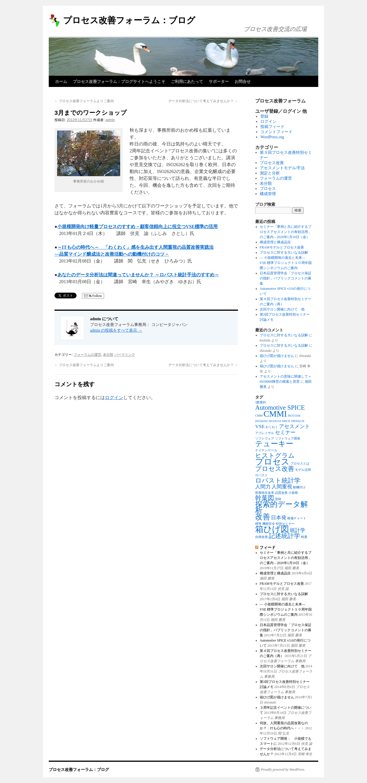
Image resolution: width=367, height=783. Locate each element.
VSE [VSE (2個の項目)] (260, 426)
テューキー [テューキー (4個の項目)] (274, 444)
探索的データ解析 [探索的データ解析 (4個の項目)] (281, 507)
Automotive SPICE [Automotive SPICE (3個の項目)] (280, 407)
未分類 (108, 355)
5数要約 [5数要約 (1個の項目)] (260, 402)
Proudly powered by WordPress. (283, 770)
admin (110, 120)
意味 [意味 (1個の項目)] (278, 499)
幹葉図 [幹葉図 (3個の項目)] (264, 498)
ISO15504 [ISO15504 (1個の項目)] (294, 415)
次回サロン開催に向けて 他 (282, 309)
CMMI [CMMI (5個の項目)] (275, 413)
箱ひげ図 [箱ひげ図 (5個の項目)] (272, 529)
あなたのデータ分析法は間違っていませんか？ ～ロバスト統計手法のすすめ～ (138, 274)
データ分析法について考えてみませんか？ (203, 101)
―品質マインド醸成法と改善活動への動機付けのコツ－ (111, 254)
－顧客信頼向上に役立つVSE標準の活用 (176, 226)
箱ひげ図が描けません (277, 356)
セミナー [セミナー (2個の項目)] (285, 432)
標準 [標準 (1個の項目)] (258, 523)
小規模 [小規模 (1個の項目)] (293, 492)
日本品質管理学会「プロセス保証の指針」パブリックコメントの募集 (285, 278)
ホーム (61, 81)
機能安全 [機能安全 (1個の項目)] (268, 523)
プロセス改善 (272, 163)
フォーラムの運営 (87, 355)
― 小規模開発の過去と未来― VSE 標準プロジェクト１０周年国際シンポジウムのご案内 (286, 263)
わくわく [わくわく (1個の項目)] (272, 427)
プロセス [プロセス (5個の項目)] (272, 461)
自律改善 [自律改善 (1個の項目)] (261, 537)
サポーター (219, 81)
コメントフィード (276, 132)
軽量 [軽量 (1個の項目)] (304, 537)
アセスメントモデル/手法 (282, 168)
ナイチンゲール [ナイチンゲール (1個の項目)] (266, 450)
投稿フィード (272, 127)
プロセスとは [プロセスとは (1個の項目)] (299, 463)
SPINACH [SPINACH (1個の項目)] (297, 421)
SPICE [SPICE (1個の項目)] (286, 421)
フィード (267, 547)
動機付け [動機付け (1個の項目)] (299, 487)
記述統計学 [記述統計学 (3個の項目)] (284, 535)
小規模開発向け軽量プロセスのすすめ (96, 226)
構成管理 (268, 194)
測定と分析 (270, 173)
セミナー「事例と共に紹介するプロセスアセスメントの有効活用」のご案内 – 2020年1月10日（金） (285, 232)
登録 (264, 116)
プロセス (268, 188)
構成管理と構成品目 (275, 242)
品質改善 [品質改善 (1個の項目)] (281, 492)
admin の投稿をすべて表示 (116, 330)
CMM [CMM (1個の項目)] (259, 415)
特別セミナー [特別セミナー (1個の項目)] (285, 523)
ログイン (114, 397)
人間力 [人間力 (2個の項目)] (263, 486)
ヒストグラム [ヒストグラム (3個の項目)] (275, 455)
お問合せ (243, 81)
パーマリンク (124, 355)
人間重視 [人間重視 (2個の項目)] (282, 486)
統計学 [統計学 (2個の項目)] (297, 530)
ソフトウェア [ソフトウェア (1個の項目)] (264, 438)
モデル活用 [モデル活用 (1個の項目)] (303, 469)
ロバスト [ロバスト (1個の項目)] (261, 475)
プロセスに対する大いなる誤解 (284, 252)
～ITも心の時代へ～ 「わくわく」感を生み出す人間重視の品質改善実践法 (135, 247)
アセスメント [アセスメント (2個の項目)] (294, 426)
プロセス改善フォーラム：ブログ (129, 20)
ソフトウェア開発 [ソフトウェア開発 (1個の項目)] (287, 438)
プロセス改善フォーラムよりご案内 (84, 101)
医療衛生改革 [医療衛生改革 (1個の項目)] (264, 492)
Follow (93, 296)
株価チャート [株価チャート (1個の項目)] (296, 518)
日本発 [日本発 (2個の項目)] (278, 517)
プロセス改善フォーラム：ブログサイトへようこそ (119, 81)
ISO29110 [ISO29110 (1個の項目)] (275, 421)
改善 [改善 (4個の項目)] (262, 517)
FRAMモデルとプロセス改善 (282, 247)
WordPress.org (272, 137)
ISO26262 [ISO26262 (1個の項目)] (261, 421)
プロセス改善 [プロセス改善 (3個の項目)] (274, 468)
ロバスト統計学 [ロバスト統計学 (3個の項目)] (277, 480)
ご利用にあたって (187, 81)
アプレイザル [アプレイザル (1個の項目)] (264, 433)
